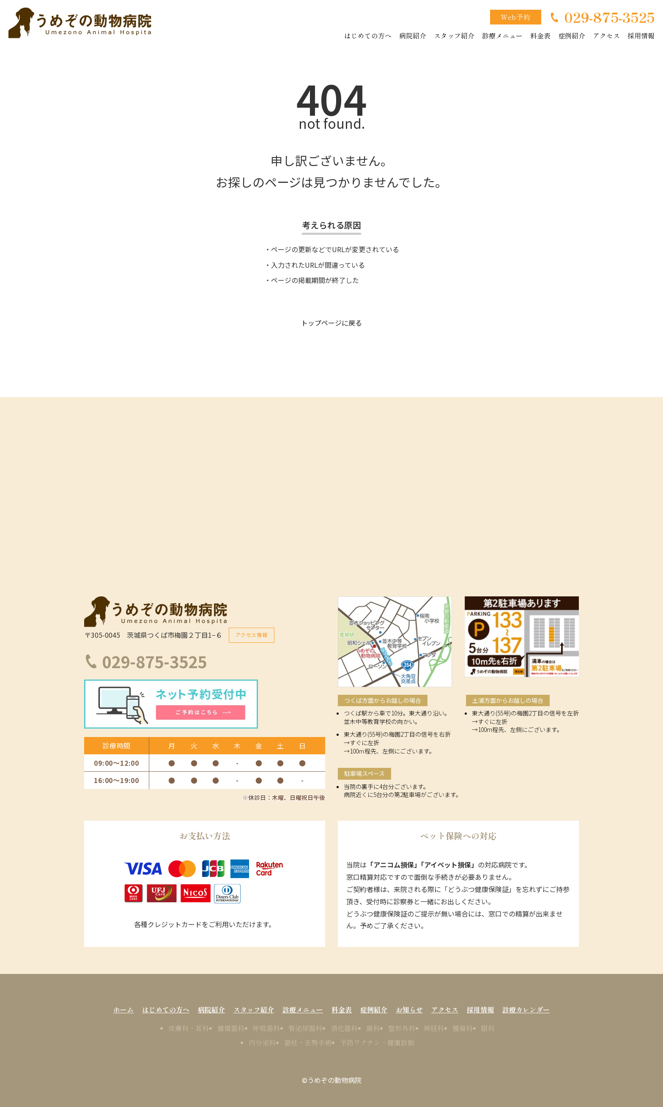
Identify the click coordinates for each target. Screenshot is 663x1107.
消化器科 (344, 1028)
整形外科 (401, 1028)
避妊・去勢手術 (308, 1042)
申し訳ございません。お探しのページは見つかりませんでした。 (331, 171)
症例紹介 (571, 35)
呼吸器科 (266, 1028)
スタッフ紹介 (454, 35)
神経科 (434, 1028)
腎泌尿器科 (305, 1028)
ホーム (123, 1009)
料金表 (540, 35)
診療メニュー (502, 35)
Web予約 (516, 17)
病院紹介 (412, 35)
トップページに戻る (331, 323)
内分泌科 (262, 1042)
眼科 (488, 1028)
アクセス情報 (252, 634)
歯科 (373, 1028)
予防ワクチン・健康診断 (377, 1042)
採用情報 (641, 35)
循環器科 (230, 1028)
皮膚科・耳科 (188, 1028)
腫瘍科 (462, 1028)
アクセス (606, 35)
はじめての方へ (368, 35)
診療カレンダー (526, 1009)
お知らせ (409, 1009)
